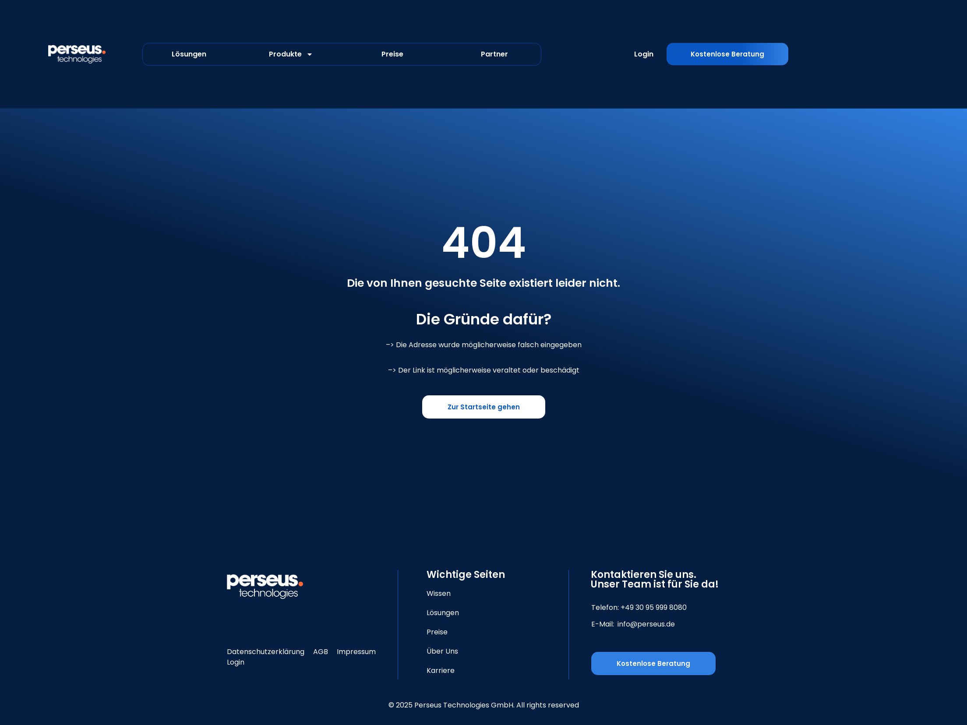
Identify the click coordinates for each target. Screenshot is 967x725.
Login (643, 54)
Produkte (291, 54)
